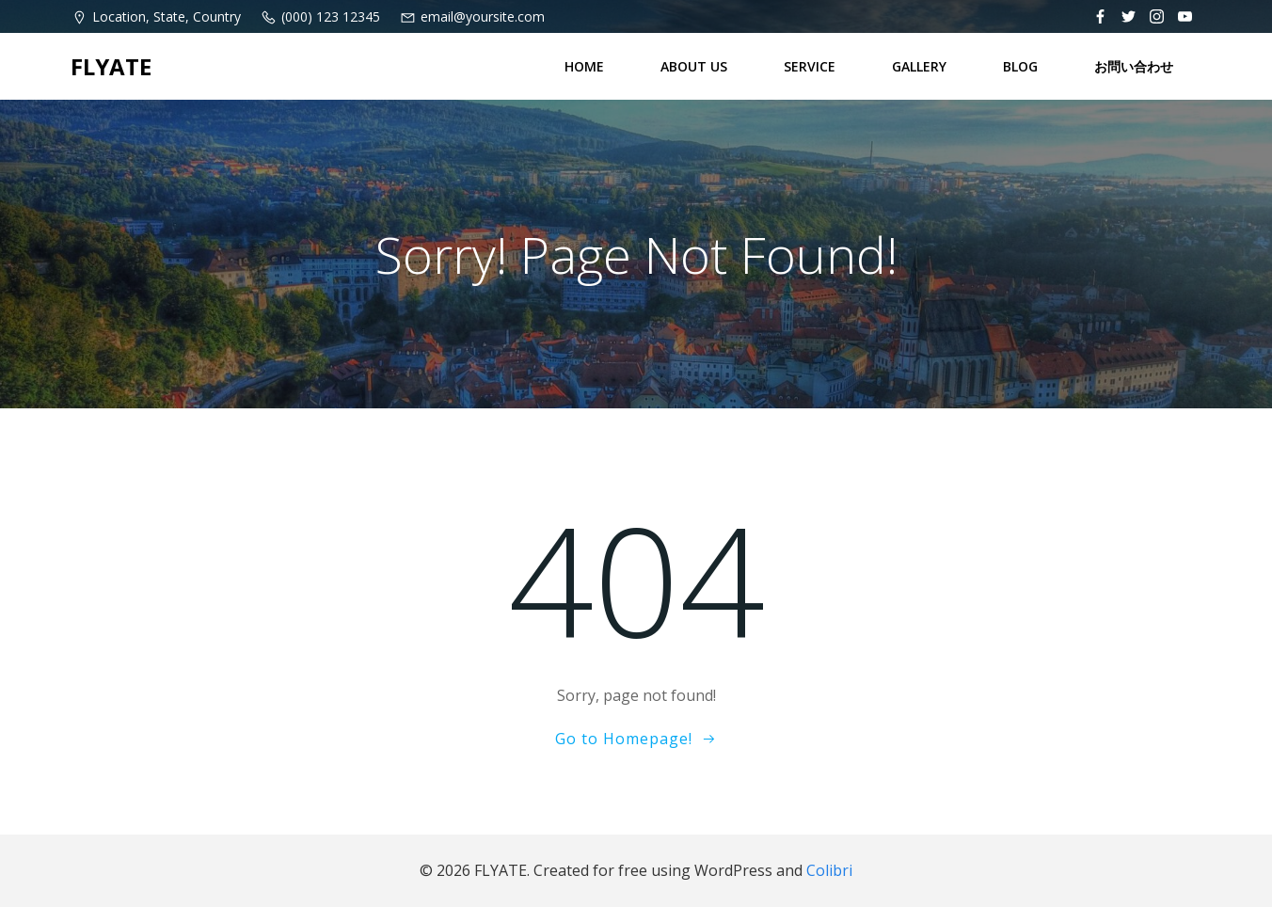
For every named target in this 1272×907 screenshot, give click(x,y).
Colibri (829, 870)
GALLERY (919, 66)
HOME (584, 66)
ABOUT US (693, 66)
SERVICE (809, 66)
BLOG (1020, 66)
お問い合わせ (1133, 66)
